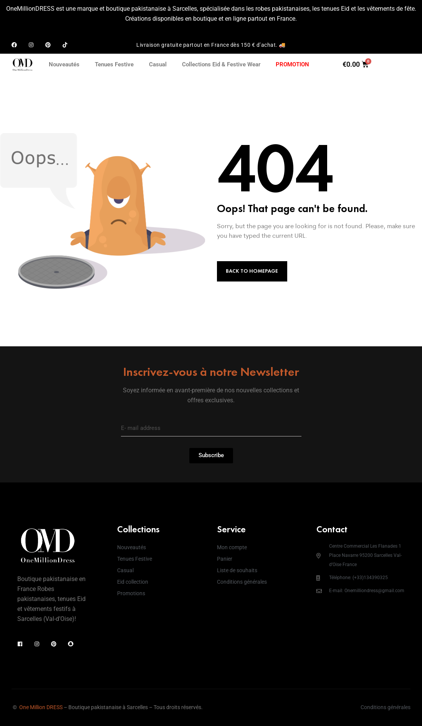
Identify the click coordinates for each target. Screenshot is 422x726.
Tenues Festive (114, 64)
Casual (158, 64)
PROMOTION (292, 64)
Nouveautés (64, 64)
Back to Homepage (252, 271)
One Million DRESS (41, 707)
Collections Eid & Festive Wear (221, 64)
